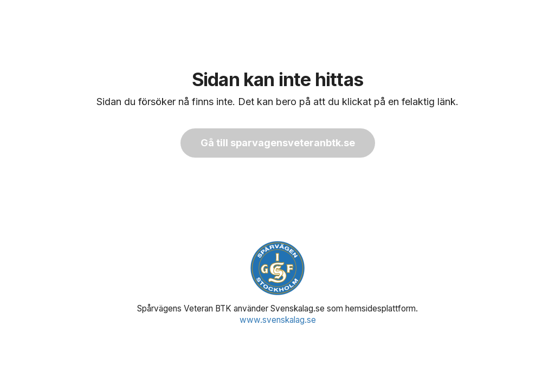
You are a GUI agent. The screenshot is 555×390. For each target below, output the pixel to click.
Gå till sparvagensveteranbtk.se (278, 142)
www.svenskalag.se (278, 320)
